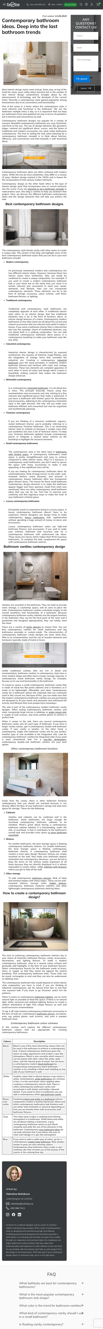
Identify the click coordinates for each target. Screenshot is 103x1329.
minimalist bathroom (37, 388)
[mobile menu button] (4, 5)
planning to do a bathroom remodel (46, 189)
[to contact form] (86, 5)
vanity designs (33, 627)
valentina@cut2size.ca (21, 1203)
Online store (70, 5)
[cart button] (97, 5)
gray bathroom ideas (49, 1129)
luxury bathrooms (34, 517)
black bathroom (46, 1064)
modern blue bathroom (39, 1141)
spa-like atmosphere (55, 739)
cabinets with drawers (55, 867)
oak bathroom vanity (51, 1094)
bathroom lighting (44, 997)
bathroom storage (41, 878)
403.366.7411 (40, 5)
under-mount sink (57, 712)
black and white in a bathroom (39, 1099)
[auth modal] (91, 5)
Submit (86, 88)
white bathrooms (43, 1079)
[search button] (81, 5)
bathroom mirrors (45, 1013)
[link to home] (13, 4)
